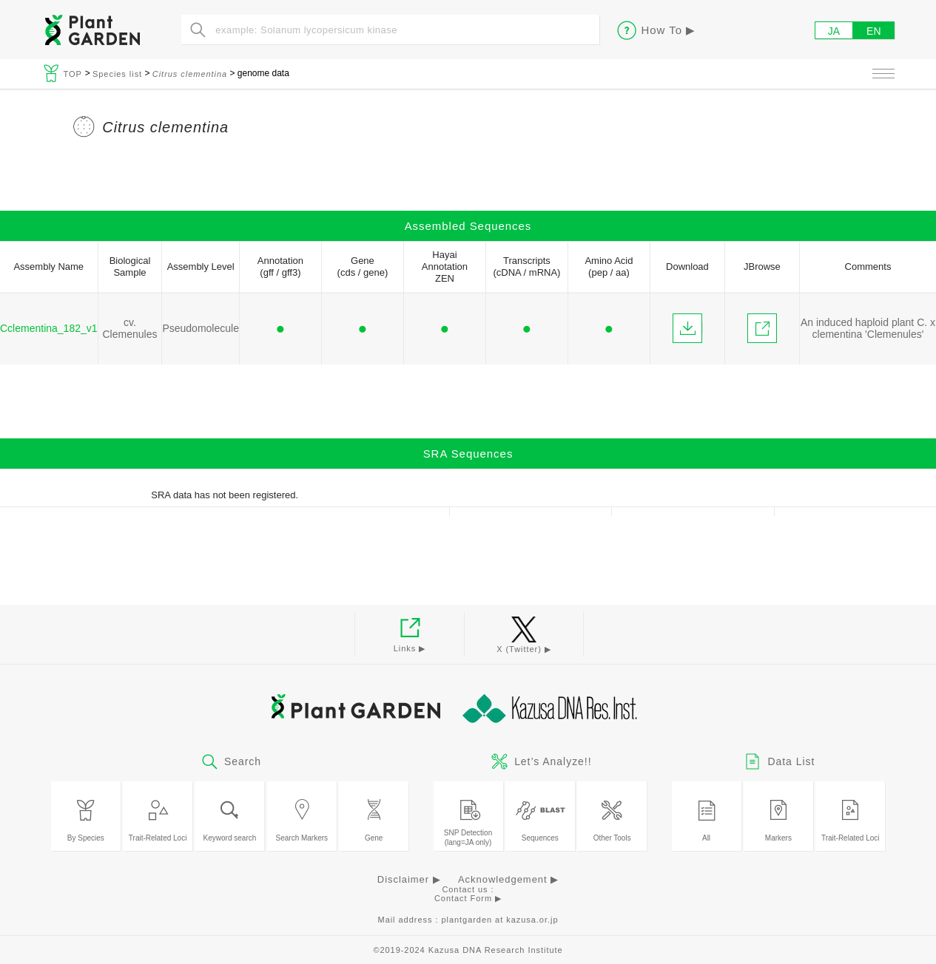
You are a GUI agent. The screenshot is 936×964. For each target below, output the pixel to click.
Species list (117, 73)
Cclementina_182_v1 (49, 328)
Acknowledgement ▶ (508, 879)
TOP (74, 73)
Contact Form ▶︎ (468, 898)
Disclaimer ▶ (409, 879)
